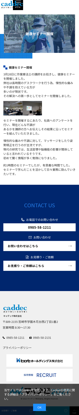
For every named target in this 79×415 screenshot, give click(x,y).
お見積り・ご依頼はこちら (26, 266)
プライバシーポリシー (36, 394)
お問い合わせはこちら (23, 246)
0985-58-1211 (39, 227)
